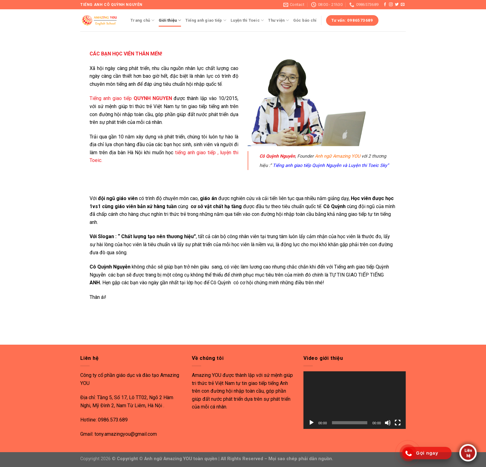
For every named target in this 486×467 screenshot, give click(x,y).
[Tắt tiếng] (388, 423)
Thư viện (278, 20)
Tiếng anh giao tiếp (205, 20)
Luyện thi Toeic (247, 20)
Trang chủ (142, 20)
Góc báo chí (305, 20)
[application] (354, 400)
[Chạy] (311, 423)
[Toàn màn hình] (398, 423)
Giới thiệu (170, 20)
